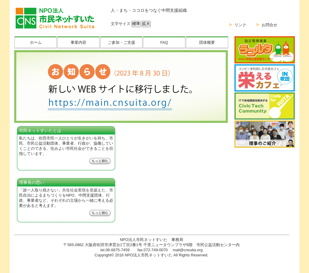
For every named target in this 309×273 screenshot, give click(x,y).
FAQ (164, 42)
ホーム (36, 42)
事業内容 (78, 42)
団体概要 (207, 42)
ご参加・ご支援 (121, 42)
